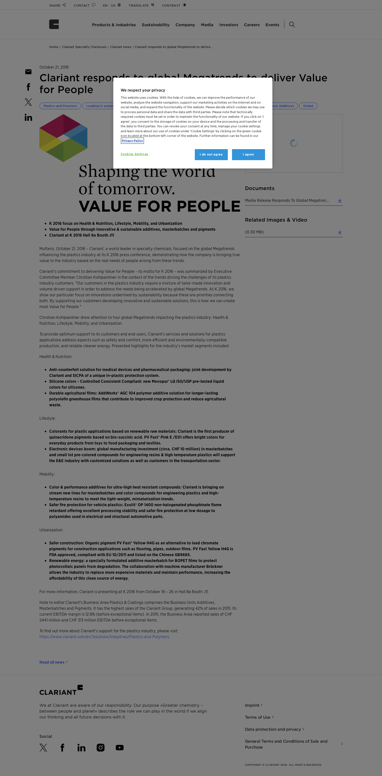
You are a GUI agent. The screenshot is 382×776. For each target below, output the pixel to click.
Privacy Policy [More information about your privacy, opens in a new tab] (132, 141)
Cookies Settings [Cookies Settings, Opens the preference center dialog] (134, 154)
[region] (192, 123)
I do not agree (211, 154)
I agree (248, 154)
